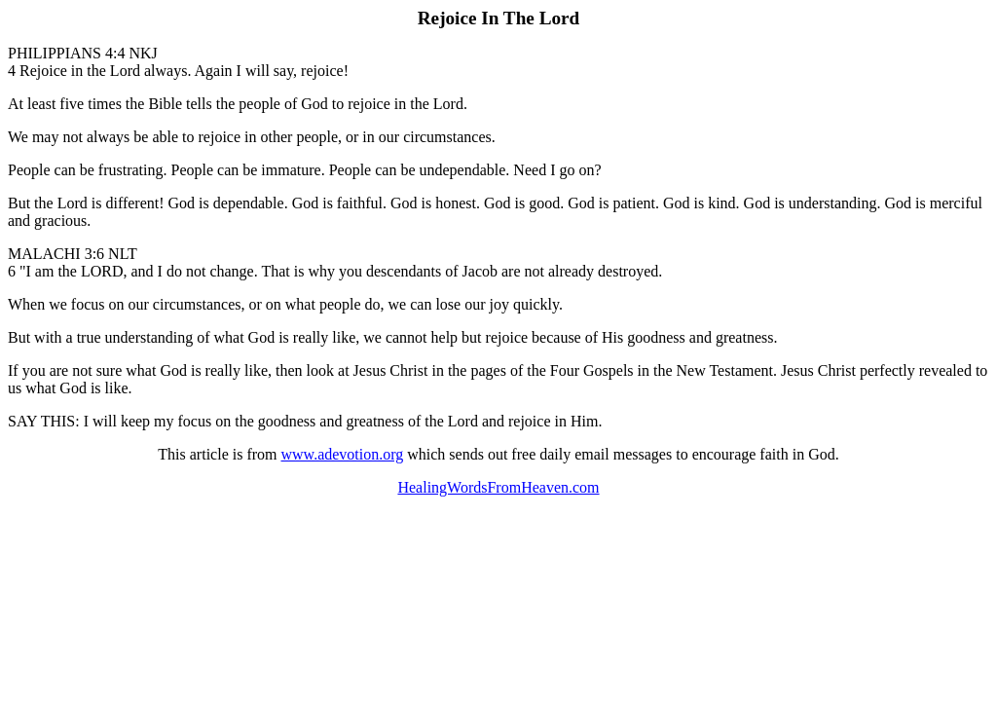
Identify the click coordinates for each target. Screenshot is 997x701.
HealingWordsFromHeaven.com (498, 487)
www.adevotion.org (342, 454)
